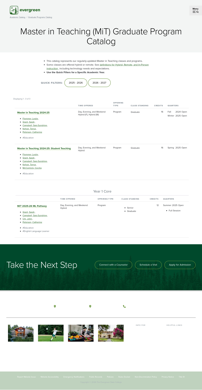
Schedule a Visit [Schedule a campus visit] (148, 265)
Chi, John (27, 219)
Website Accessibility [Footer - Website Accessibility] (50, 377)
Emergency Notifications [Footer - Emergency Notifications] (73, 377)
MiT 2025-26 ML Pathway (32, 206)
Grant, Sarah (29, 122)
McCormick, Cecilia (32, 168)
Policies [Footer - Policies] (110, 377)
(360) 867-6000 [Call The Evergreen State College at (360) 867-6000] (137, 306)
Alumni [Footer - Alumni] (139, 352)
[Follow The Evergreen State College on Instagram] (177, 306)
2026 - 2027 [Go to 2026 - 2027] (100, 83)
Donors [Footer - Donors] (139, 347)
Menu (195, 8)
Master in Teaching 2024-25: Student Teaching (44, 149)
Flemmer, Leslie (30, 119)
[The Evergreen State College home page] (26, 307)
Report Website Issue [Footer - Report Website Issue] (26, 377)
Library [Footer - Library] (170, 329)
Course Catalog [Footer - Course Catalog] (174, 343)
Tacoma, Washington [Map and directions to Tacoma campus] (106, 306)
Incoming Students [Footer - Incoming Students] (145, 334)
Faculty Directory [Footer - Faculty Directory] (175, 334)
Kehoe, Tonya (29, 129)
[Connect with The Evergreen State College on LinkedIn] (183, 306)
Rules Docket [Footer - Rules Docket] (124, 377)
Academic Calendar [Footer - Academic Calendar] (176, 347)
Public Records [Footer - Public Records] (95, 377)
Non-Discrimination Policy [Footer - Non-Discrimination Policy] (146, 377)
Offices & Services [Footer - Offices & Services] (175, 338)
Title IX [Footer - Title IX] (182, 377)
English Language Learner (36, 231)
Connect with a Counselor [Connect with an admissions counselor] (113, 265)
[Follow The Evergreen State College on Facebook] (166, 306)
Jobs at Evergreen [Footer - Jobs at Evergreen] (175, 356)
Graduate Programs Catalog (40, 17)
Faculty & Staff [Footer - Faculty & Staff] (143, 343)
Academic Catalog (17, 17)
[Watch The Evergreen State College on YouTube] (172, 306)
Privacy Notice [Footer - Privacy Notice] (168, 377)
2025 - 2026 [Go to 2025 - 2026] (76, 83)
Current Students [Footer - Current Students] (144, 329)
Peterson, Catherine (32, 132)
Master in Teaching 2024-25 (33, 113)
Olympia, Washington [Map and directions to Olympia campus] (71, 306)
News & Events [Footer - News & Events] (174, 352)
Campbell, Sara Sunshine (35, 125)
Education (29, 138)
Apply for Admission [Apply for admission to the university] (180, 265)
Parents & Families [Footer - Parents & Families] (145, 338)
